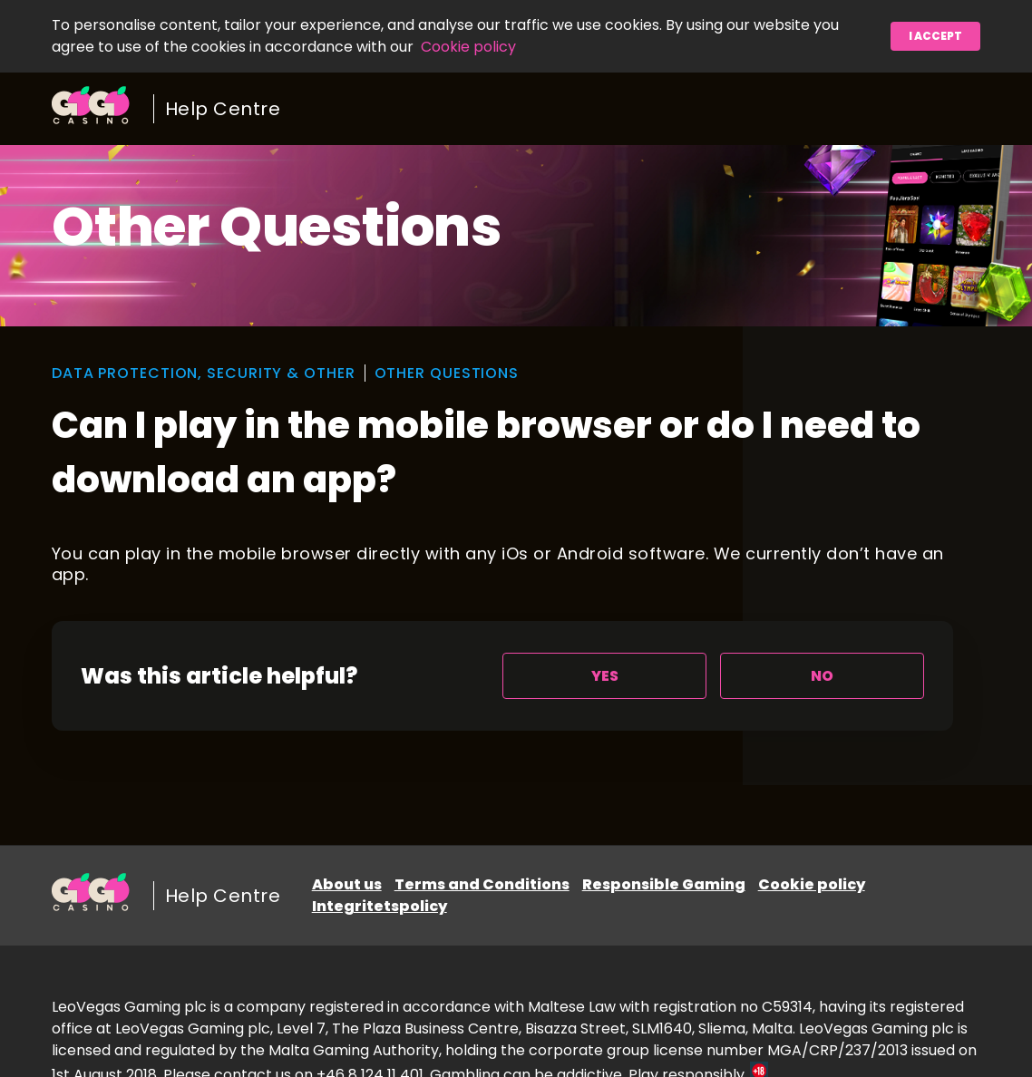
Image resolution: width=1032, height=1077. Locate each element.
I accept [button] (935, 36)
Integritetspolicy (379, 906)
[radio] (604, 676)
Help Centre (223, 108)
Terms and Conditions (482, 884)
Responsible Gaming (663, 884)
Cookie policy (468, 46)
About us (347, 884)
